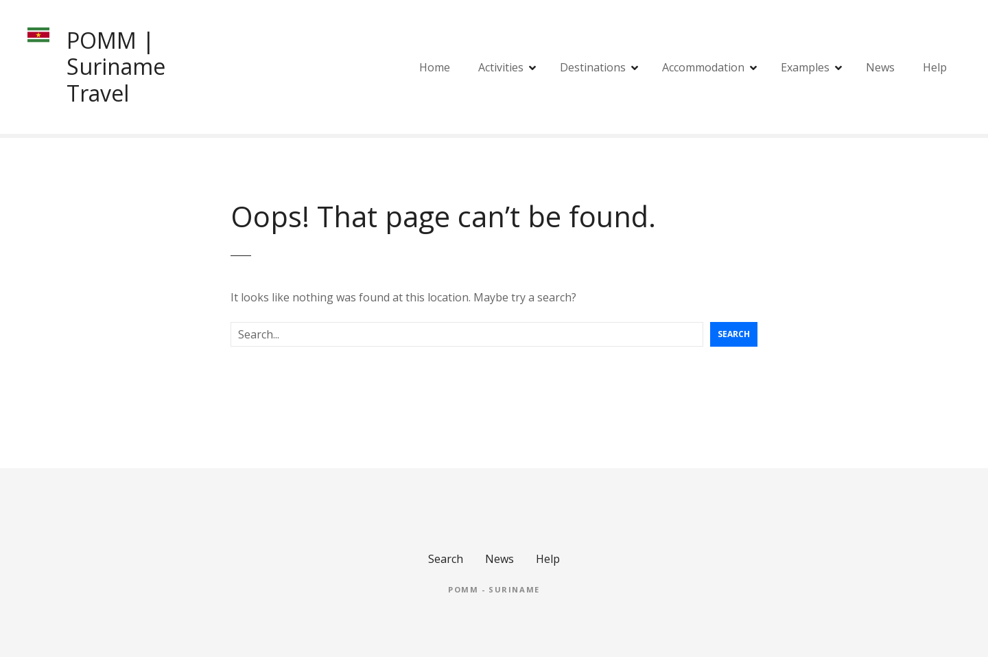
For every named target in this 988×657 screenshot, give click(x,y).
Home (434, 67)
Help (935, 67)
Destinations (593, 67)
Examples (805, 67)
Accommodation (703, 67)
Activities (501, 67)
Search (734, 334)
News (880, 67)
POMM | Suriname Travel (116, 66)
